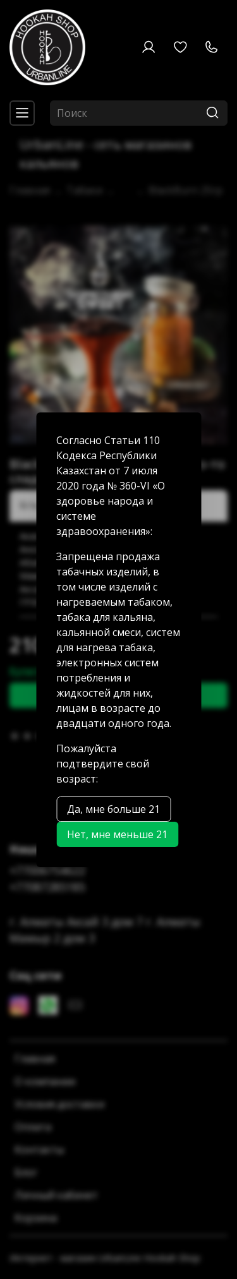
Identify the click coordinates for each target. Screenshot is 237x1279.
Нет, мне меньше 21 (117, 834)
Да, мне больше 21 (113, 809)
